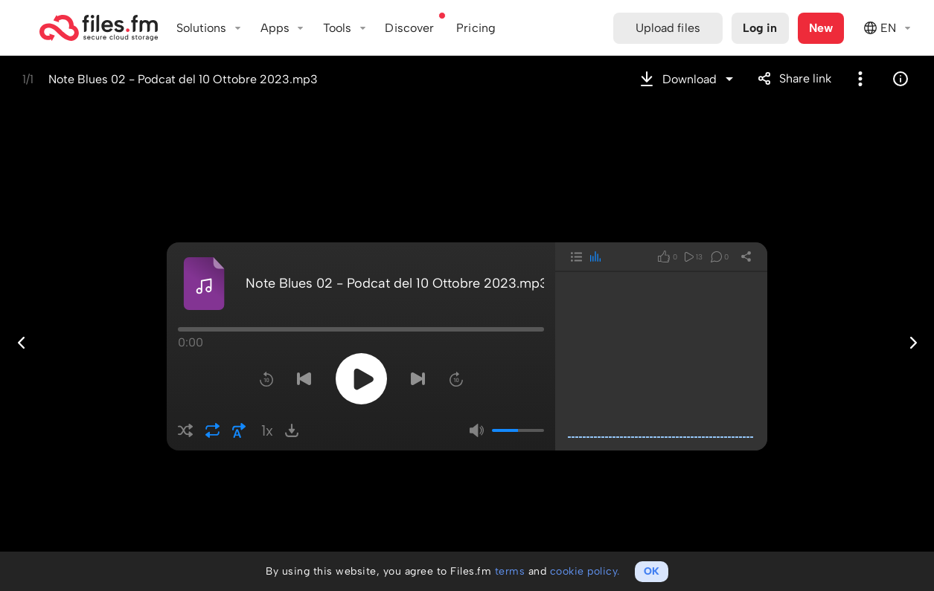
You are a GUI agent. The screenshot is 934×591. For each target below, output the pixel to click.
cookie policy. (585, 571)
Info (900, 78)
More (860, 78)
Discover (409, 28)
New (821, 28)
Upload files (668, 28)
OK (651, 571)
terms (510, 571)
